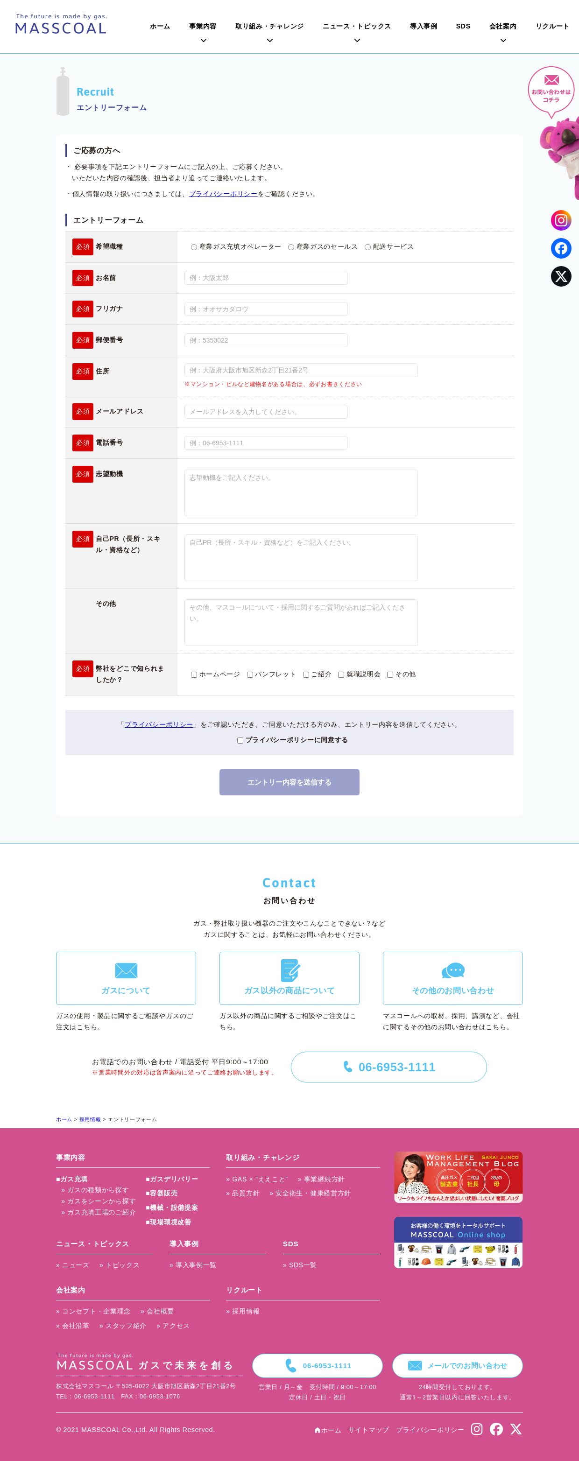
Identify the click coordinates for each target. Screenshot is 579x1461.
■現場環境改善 (168, 1222)
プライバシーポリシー (223, 193)
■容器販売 (161, 1193)
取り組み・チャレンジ (269, 26)
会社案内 (503, 26)
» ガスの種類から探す (95, 1190)
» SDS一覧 (300, 1265)
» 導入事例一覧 (193, 1265)
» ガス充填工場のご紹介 (98, 1212)
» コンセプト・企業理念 (93, 1311)
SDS (463, 26)
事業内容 (203, 26)
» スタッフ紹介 (123, 1325)
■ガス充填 (72, 1179)
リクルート (553, 26)
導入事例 (424, 26)
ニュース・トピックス (357, 26)
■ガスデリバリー (172, 1179)
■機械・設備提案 (172, 1207)
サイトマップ (368, 1429)
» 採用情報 (243, 1311)
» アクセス (173, 1325)
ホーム (160, 26)
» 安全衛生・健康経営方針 (310, 1193)
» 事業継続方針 (321, 1179)
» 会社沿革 (73, 1325)
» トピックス (119, 1265)
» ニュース (73, 1265)
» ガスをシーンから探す (98, 1201)
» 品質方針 (243, 1193)
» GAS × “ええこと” (257, 1179)
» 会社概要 (157, 1311)
